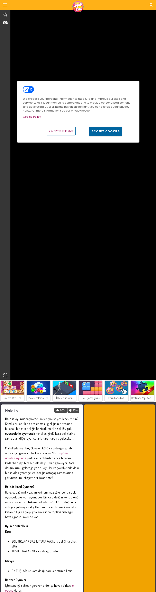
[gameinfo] (5, 23)
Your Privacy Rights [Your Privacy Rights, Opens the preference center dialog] (61, 131)
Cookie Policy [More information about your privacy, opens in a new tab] (32, 116)
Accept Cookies (106, 131)
